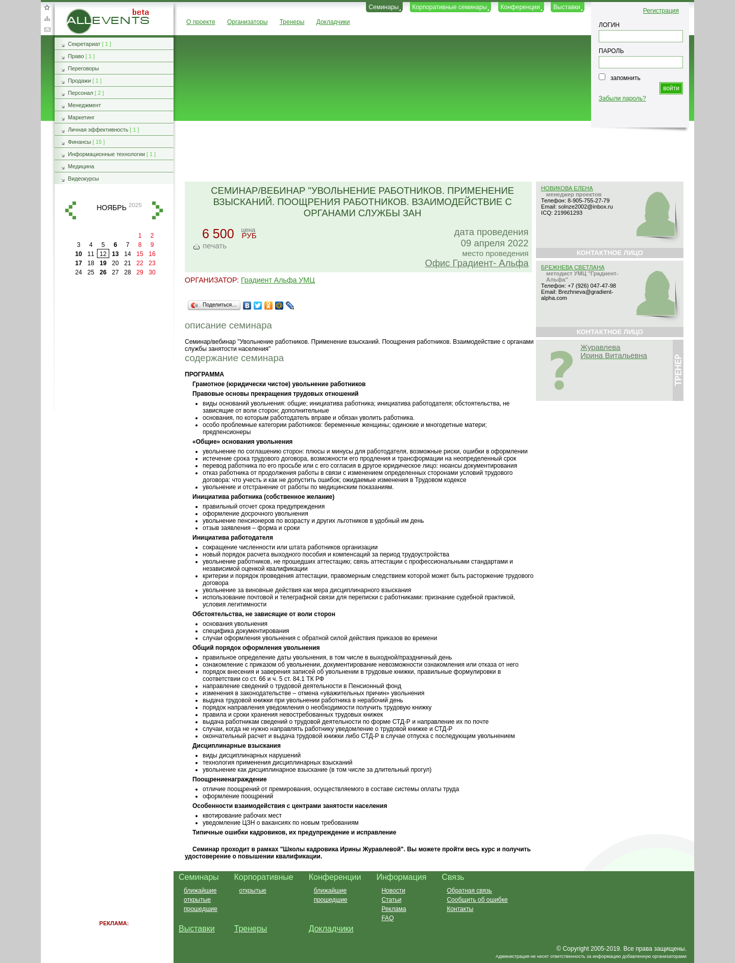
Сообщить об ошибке (477, 899)
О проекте (200, 22)
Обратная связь (47, 30)
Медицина (81, 166)
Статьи (391, 899)
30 (152, 272)
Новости (393, 890)
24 (78, 272)
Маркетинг (81, 117)
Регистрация (661, 10)
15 (139, 254)
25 (90, 272)
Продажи (79, 81)
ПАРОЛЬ (611, 51)
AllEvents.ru (82, 12)
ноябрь (111, 208)
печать (215, 245)
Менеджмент (84, 105)
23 (152, 263)
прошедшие (200, 909)
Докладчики (333, 22)
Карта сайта (47, 18)
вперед (157, 210)
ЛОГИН (609, 25)
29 (139, 272)
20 (115, 263)
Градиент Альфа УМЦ (278, 280)
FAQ (387, 918)
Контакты (460, 909)
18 (90, 263)
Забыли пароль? (622, 98)
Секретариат (84, 44)
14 (127, 254)
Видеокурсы (83, 178)
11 (90, 254)
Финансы (79, 142)
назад (70, 210)
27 (115, 272)
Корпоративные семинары (449, 7)
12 (103, 254)
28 (127, 272)
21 (127, 263)
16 (152, 254)
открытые (197, 899)
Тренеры (292, 22)
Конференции (520, 7)
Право (76, 56)
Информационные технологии (106, 154)
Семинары (384, 7)
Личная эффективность (98, 129)
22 (139, 263)
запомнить (625, 78)
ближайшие (200, 890)
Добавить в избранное (47, 7)
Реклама (393, 909)
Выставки (566, 7)
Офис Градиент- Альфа (477, 263)
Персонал (80, 93)
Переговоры (83, 68)
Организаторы (247, 22)
